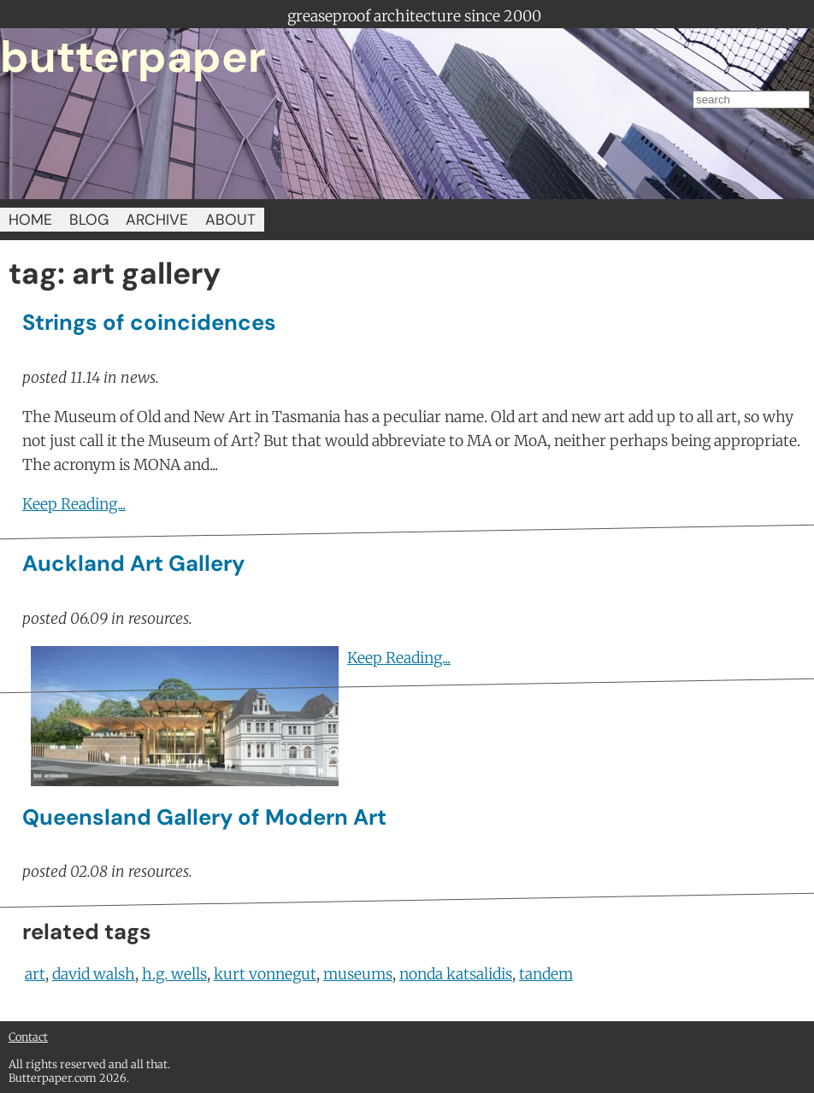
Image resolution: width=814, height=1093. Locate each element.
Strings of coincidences (149, 323)
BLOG (89, 219)
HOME (30, 219)
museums (357, 974)
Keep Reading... (74, 504)
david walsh (93, 974)
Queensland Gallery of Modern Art (204, 817)
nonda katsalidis (455, 974)
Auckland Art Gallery (133, 563)
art (35, 974)
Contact (28, 1036)
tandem (546, 974)
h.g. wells (174, 974)
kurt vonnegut (265, 974)
